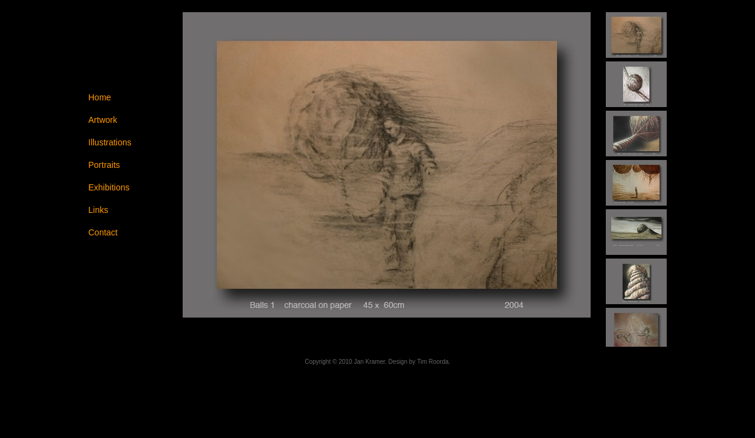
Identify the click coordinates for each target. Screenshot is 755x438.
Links (98, 210)
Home (99, 97)
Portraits (104, 165)
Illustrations (110, 142)
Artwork (102, 120)
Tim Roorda (433, 361)
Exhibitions (109, 187)
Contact (103, 232)
